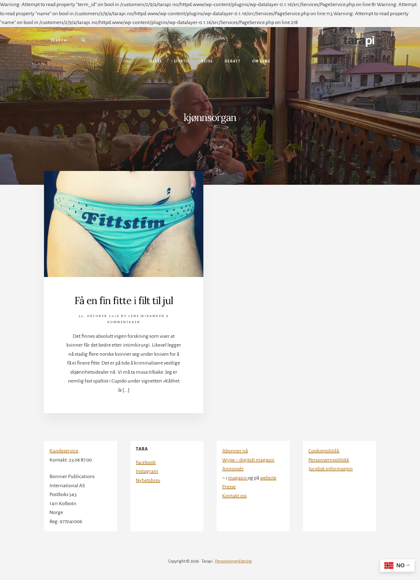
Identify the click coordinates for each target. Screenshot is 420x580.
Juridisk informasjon (330, 468)
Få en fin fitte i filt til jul (123, 300)
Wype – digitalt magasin (248, 460)
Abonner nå (235, 451)
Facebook (146, 462)
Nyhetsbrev (148, 480)
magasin (238, 478)
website (268, 478)
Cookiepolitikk (323, 451)
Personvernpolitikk (328, 460)
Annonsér (233, 468)
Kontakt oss (234, 496)
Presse (229, 486)
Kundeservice (64, 451)
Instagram (147, 471)
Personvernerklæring (233, 561)
